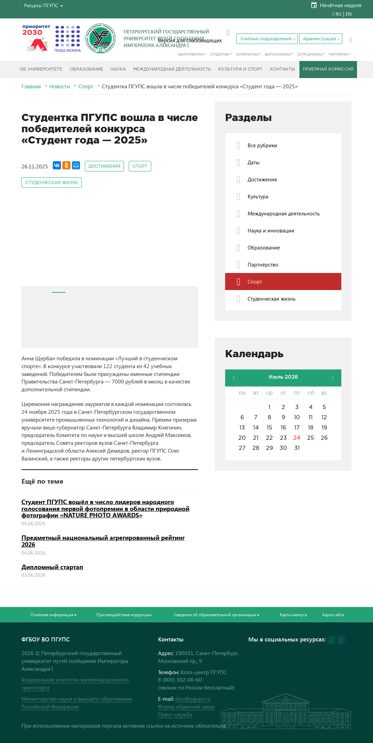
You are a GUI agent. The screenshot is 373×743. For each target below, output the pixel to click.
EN (349, 14)
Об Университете (41, 69)
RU (339, 14)
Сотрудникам (309, 54)
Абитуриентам (190, 54)
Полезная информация (54, 614)
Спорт (85, 86)
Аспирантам (247, 54)
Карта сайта (333, 614)
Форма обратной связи (186, 706)
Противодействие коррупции (124, 614)
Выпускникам (277, 54)
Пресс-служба (175, 714)
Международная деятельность (172, 69)
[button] (43, 5)
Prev (30, 242)
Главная (31, 86)
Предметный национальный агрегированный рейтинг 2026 (103, 541)
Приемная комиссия (328, 69)
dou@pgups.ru (193, 698)
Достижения (104, 166)
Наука (118, 69)
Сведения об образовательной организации (217, 614)
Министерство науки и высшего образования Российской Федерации (76, 702)
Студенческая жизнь (51, 183)
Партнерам (338, 54)
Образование (86, 69)
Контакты (282, 69)
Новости (59, 86)
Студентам (219, 54)
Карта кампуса (293, 614)
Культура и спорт (240, 69)
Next (189, 242)
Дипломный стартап (52, 566)
